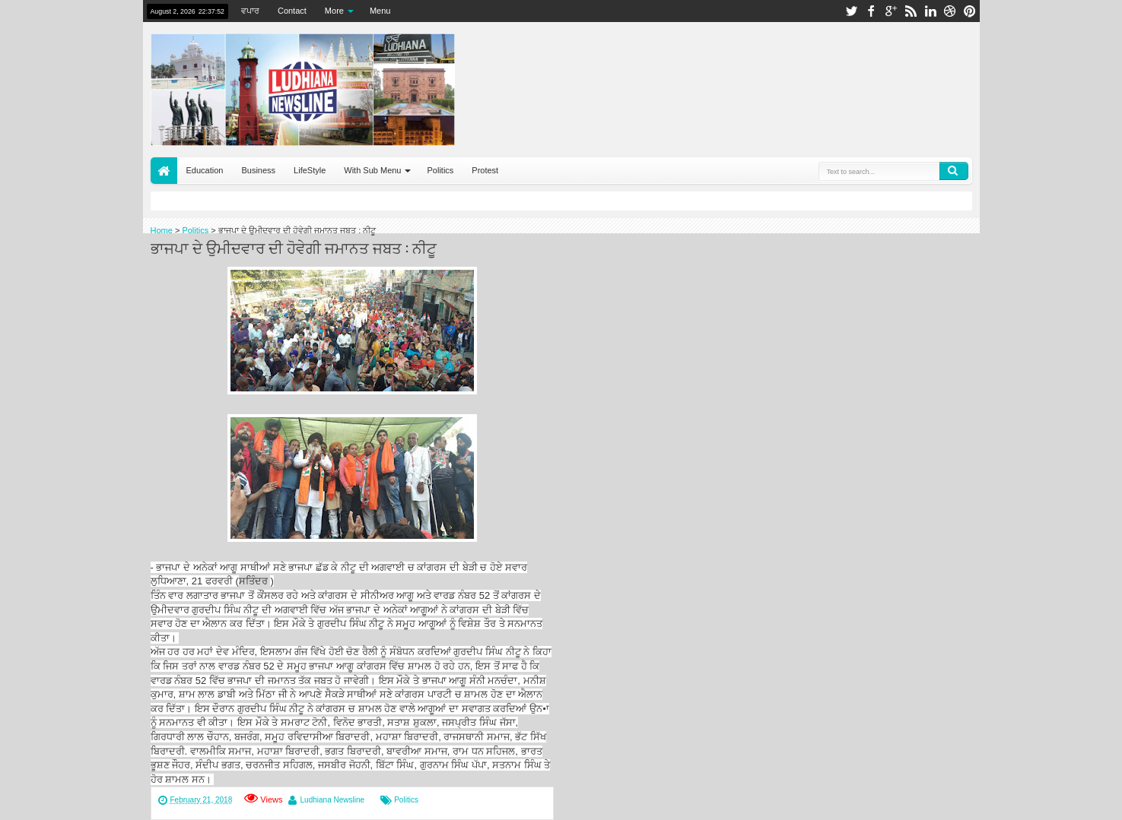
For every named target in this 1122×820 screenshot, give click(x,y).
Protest (485, 170)
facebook (871, 11)
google (891, 11)
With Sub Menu (372, 170)
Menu (380, 10)
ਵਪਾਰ (250, 10)
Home (164, 170)
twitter (851, 11)
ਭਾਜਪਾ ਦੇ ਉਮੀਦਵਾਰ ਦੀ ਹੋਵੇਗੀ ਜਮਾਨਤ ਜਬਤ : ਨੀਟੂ (294, 247)
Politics (440, 170)
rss (910, 11)
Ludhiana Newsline (332, 800)
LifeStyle (310, 170)
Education (205, 170)
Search (953, 171)
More (334, 10)
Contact (292, 10)
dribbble (950, 11)
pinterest (970, 11)
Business (258, 170)
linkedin (930, 11)
